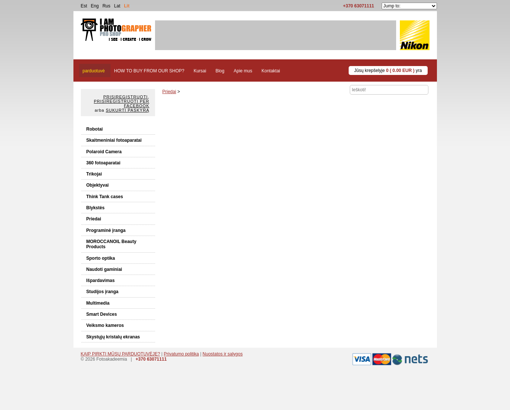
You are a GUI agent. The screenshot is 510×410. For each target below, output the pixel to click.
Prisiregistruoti (125, 97)
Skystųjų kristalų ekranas (113, 337)
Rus (106, 6)
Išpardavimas (100, 280)
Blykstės (95, 207)
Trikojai (94, 174)
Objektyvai (97, 185)
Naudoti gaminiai (104, 269)
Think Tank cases (104, 196)
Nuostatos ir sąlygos (223, 354)
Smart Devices (101, 314)
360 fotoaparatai (103, 162)
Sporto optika (100, 258)
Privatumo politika (181, 354)
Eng (95, 6)
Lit (126, 6)
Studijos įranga (102, 291)
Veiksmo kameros (105, 325)
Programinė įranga (106, 230)
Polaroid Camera (104, 151)
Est (84, 6)
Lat (117, 6)
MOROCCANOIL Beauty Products (111, 244)
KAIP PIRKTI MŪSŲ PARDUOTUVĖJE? (120, 354)
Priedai (93, 219)
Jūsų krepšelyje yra (388, 70)
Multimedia (98, 303)
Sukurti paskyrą (127, 110)
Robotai (94, 129)
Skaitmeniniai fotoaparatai (114, 140)
